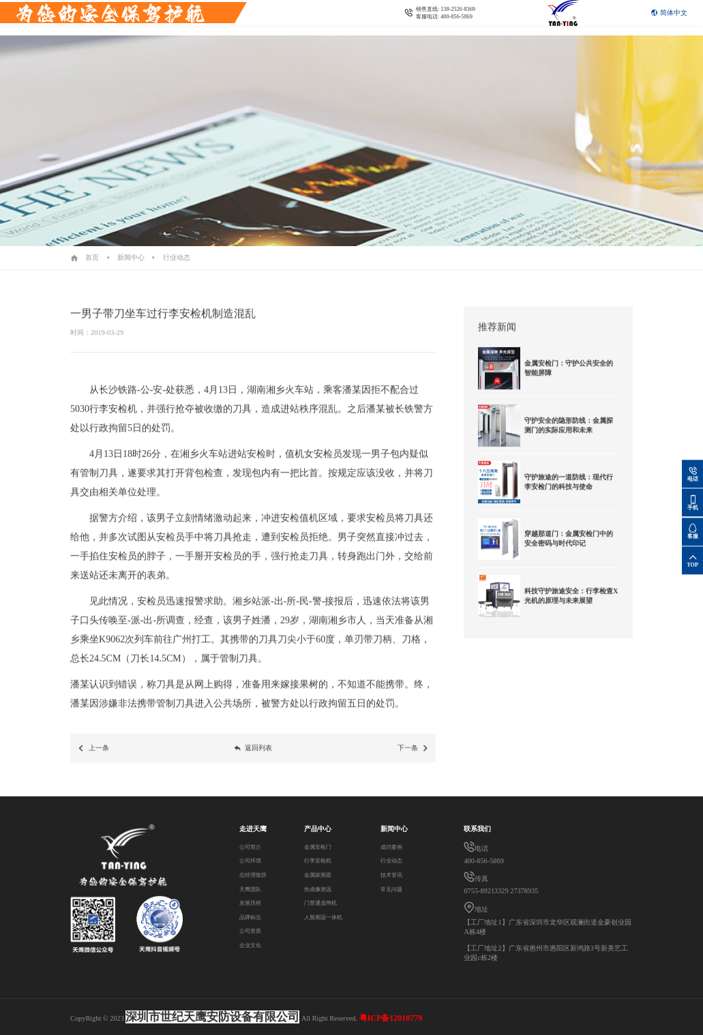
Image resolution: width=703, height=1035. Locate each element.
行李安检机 (320, 860)
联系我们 (235, 27)
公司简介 (253, 846)
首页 (92, 257)
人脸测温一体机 (326, 916)
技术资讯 (394, 874)
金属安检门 (320, 846)
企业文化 (253, 944)
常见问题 (394, 888)
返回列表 (253, 760)
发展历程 (253, 902)
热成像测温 (320, 888)
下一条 (413, 760)
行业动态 (176, 257)
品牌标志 (253, 916)
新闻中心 (131, 257)
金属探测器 (320, 874)
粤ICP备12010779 (391, 1018)
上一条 (92, 760)
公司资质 (253, 930)
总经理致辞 (256, 874)
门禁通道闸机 (323, 902)
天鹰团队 (253, 888)
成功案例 (394, 846)
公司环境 (253, 860)
